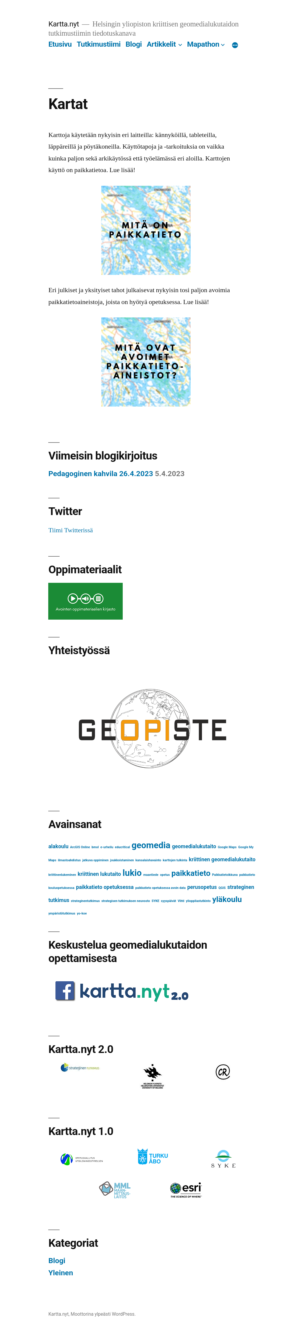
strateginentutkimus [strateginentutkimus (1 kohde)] (85, 901)
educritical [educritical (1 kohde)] (122, 847)
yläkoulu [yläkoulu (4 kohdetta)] (227, 899)
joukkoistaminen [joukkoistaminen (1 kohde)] (122, 860)
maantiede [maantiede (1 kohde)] (150, 875)
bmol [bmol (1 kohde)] (95, 847)
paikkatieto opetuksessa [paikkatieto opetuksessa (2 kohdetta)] (105, 887)
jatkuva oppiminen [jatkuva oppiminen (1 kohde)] (95, 860)
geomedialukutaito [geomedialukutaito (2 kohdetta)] (194, 846)
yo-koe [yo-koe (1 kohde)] (82, 913)
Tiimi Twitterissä (70, 530)
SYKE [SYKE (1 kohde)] (155, 901)
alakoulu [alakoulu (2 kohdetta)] (58, 846)
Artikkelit (161, 44)
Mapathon (203, 44)
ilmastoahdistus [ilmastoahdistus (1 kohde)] (69, 860)
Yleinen (60, 1272)
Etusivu (59, 44)
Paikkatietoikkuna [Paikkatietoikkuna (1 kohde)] (225, 875)
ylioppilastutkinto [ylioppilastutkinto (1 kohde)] (198, 901)
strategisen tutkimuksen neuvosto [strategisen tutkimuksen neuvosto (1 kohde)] (125, 901)
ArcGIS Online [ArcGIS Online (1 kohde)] (80, 847)
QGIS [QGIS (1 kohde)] (221, 888)
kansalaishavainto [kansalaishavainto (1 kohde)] (148, 860)
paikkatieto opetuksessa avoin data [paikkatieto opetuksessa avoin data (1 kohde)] (160, 888)
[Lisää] (235, 45)
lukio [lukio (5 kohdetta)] (131, 873)
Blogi (134, 44)
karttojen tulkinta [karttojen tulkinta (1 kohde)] (175, 860)
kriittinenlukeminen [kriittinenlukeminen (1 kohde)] (62, 875)
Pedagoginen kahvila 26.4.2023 (100, 473)
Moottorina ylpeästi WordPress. (103, 1314)
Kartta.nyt (63, 24)
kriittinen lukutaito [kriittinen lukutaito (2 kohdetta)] (99, 874)
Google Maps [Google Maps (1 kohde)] (227, 847)
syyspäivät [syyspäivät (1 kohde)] (168, 901)
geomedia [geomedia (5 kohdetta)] (151, 845)
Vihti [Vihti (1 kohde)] (181, 901)
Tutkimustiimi (98, 44)
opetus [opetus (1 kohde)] (165, 875)
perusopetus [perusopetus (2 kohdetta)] (202, 887)
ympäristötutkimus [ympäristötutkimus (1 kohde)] (61, 913)
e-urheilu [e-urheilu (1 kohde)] (106, 847)
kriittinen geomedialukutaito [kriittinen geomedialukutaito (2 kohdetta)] (222, 859)
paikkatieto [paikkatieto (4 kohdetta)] (190, 873)
